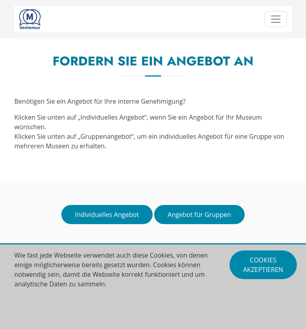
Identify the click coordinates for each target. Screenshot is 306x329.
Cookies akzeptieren (263, 265)
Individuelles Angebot (107, 214)
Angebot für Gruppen (199, 214)
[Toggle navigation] (276, 19)
